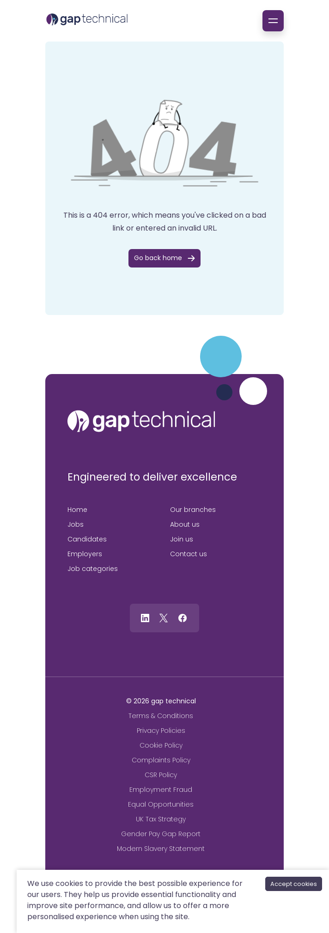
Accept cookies (293, 884)
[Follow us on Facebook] (182, 617)
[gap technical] (141, 421)
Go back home (158, 257)
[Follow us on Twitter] (163, 617)
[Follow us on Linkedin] (145, 617)
